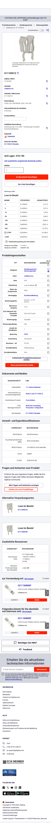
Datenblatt (9, 136)
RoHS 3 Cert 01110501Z (34, 394)
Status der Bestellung (10, 723)
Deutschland (8, 802)
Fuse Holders (30, 400)
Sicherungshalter (42, 25)
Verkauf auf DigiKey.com (11, 697)
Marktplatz (6, 694)
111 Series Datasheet (33, 387)
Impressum (7, 731)
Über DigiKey (7, 692)
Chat (6, 743)
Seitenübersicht (8, 703)
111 (25, 281)
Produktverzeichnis (9, 25)
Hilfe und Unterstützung (11, 720)
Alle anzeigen (29, 579)
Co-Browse (8, 754)
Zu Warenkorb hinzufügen (26, 177)
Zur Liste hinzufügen (26, 184)
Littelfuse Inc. (9, 89)
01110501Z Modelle (11, 144)
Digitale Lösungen (9, 705)
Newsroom (6, 708)
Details (37, 600)
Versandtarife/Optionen (11, 726)
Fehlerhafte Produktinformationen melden (26, 359)
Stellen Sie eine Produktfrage (21, 489)
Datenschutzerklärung (13, 680)
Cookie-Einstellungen (10, 815)
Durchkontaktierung (31, 295)
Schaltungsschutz (26, 25)
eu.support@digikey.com (13, 750)
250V (26, 334)
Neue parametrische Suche (22, 365)
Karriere (5, 700)
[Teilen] (47, 30)
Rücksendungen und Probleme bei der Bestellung (20, 728)
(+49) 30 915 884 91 (12, 747)
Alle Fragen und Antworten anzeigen (24, 485)
